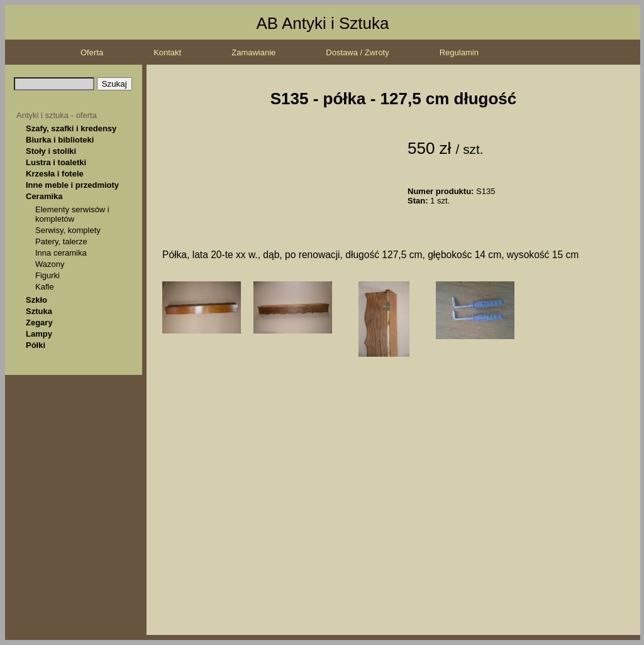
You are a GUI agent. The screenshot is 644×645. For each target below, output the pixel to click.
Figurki (47, 275)
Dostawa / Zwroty (357, 52)
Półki (35, 345)
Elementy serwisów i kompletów (72, 214)
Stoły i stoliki (51, 151)
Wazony (49, 264)
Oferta (91, 52)
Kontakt (167, 52)
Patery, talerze (61, 241)
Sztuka (39, 311)
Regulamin (459, 52)
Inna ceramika (61, 252)
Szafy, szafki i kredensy (71, 128)
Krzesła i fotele (55, 173)
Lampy (39, 334)
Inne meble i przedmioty (72, 185)
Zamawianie (253, 52)
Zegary (39, 322)
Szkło (36, 300)
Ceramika (44, 196)
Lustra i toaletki (56, 162)
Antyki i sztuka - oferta (56, 115)
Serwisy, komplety (68, 230)
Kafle (44, 286)
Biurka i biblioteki (60, 139)
